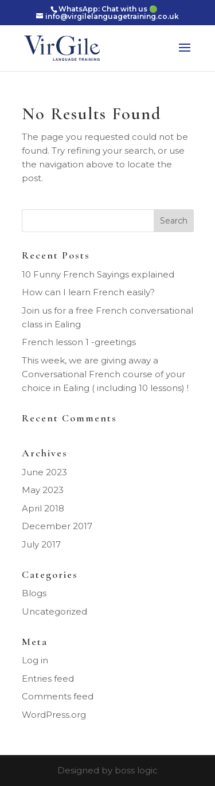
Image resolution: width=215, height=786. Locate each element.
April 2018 (43, 508)
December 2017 (57, 526)
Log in (35, 660)
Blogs (34, 593)
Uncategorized (54, 611)
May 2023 (43, 489)
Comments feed (57, 696)
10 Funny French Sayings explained (98, 274)
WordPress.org (54, 714)
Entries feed (48, 678)
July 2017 (41, 544)
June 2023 (44, 472)
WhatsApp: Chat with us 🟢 (108, 9)
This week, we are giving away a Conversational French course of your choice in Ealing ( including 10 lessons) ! (105, 374)
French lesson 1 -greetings (79, 342)
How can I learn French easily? (88, 292)
